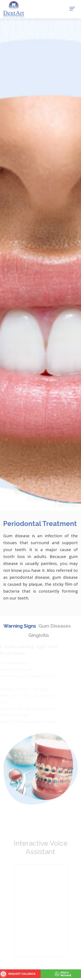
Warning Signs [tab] (19, 626)
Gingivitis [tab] (38, 635)
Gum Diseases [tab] (54, 626)
